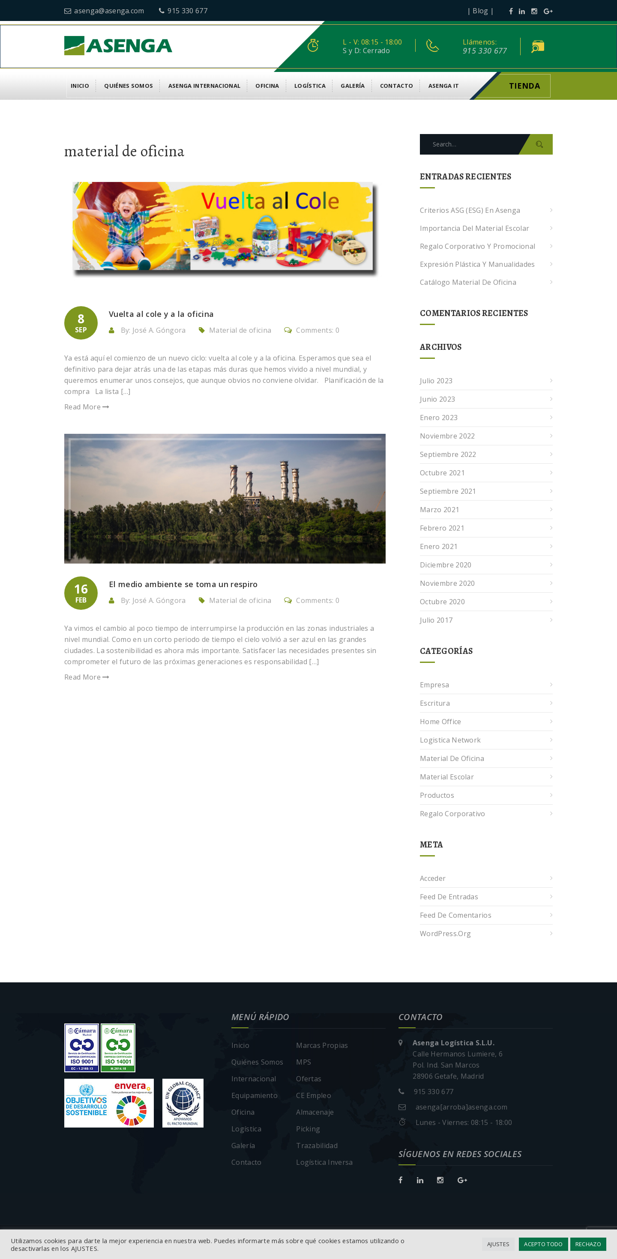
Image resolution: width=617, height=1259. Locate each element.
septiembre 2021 (448, 491)
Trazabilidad (317, 1145)
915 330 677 (183, 10)
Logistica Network (450, 740)
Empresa (434, 684)
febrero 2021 (442, 528)
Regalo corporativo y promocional (477, 246)
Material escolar (447, 777)
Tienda (524, 86)
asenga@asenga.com (104, 10)
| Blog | (480, 10)
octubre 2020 (442, 601)
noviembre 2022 (447, 436)
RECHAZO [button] (588, 1244)
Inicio (80, 86)
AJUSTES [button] (498, 1244)
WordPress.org (445, 933)
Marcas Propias (322, 1045)
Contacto (396, 86)
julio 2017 (436, 620)
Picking (308, 1129)
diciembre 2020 (445, 565)
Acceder (433, 878)
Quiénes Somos (128, 86)
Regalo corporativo (452, 813)
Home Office (440, 721)
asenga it (443, 86)
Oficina (267, 86)
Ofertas (308, 1078)
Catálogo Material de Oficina (468, 282)
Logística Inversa (324, 1162)
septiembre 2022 (448, 454)
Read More (87, 407)
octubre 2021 (442, 472)
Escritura (435, 703)
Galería (353, 86)
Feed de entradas (449, 896)
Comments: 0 (311, 330)
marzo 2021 (439, 509)
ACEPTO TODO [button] (543, 1244)
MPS (303, 1062)
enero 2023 (439, 417)
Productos (437, 795)
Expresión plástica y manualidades (477, 264)
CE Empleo (313, 1095)
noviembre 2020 (447, 583)
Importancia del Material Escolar (474, 228)
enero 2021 (439, 546)
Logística (310, 86)
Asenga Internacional (204, 86)
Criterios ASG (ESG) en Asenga (470, 210)
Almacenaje (315, 1112)
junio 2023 (437, 399)
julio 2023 (436, 380)
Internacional (253, 1078)
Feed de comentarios (455, 915)
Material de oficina (240, 330)
